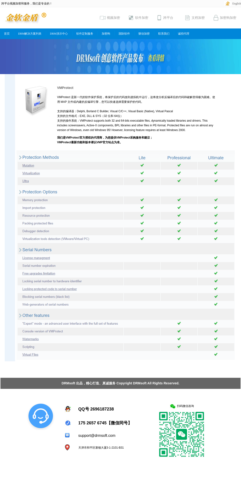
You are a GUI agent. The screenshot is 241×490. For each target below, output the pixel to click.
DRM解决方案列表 (29, 33)
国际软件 (124, 33)
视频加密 (110, 18)
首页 (7, 33)
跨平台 (164, 18)
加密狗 (106, 33)
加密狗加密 (224, 18)
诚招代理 (183, 33)
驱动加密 (144, 33)
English (236, 3)
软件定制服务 (84, 33)
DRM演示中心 (59, 33)
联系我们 (163, 33)
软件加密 (138, 18)
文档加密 (195, 18)
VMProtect (65, 88)
